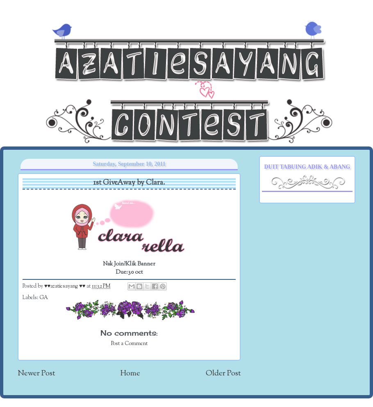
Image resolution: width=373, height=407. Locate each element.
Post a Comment (129, 344)
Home (130, 373)
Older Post (223, 373)
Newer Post (36, 373)
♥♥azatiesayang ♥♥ (65, 286)
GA (43, 298)
